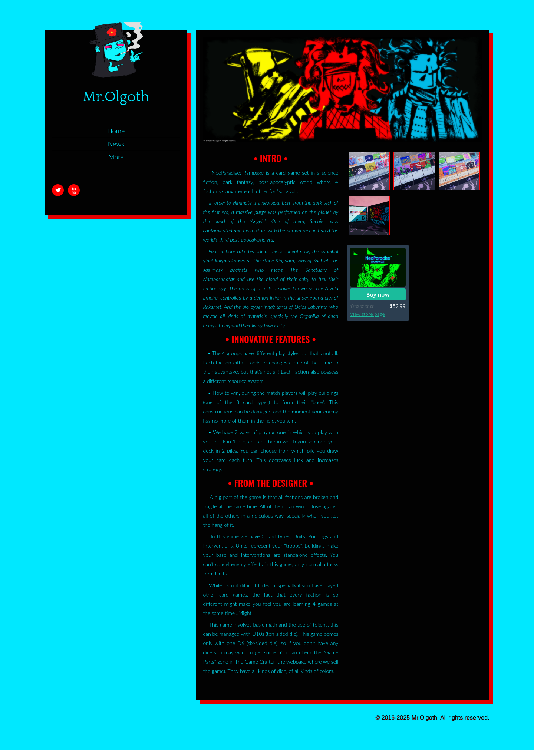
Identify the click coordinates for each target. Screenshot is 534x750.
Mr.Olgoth (116, 97)
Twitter (58, 190)
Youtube (74, 190)
